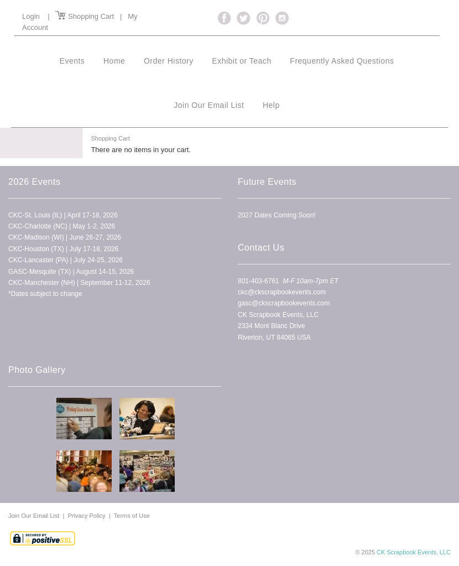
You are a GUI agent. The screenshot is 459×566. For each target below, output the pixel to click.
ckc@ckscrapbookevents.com (282, 292)
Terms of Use (132, 515)
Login (31, 16)
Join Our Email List (34, 515)
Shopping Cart (84, 16)
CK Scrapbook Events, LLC (414, 552)
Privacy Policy (86, 515)
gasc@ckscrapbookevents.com (284, 303)
